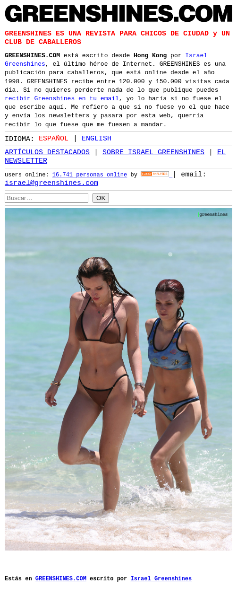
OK (100, 197)
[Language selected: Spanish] (77, 138)
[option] (92, 138)
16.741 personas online (89, 175)
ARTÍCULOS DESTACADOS (47, 152)
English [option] (96, 138)
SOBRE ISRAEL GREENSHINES (153, 152)
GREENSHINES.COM (32, 54)
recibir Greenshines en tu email (62, 97)
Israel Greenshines (161, 576)
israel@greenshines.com (51, 183)
